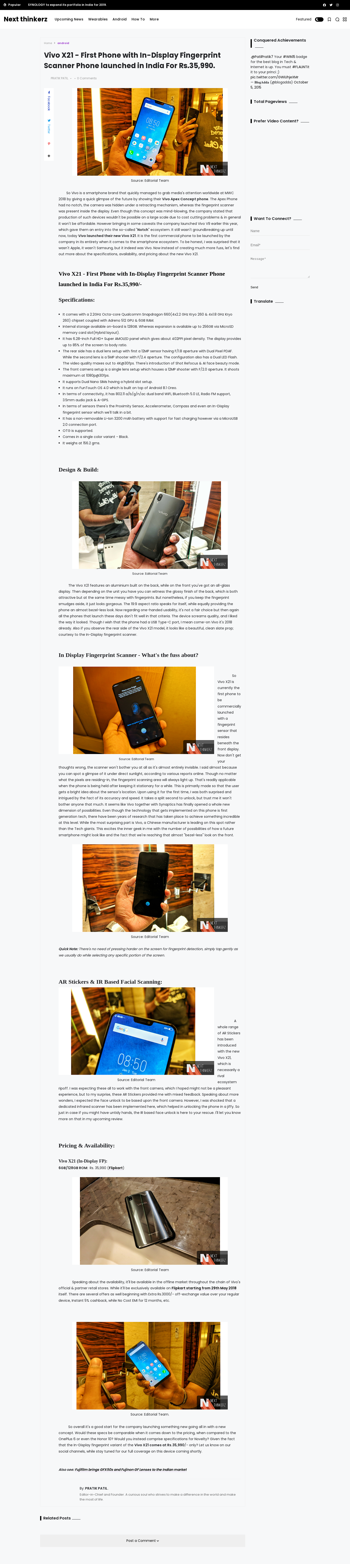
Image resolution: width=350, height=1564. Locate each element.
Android (120, 19)
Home (48, 43)
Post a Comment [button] (141, 1540)
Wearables (98, 19)
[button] (319, 19)
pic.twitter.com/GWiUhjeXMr (274, 77)
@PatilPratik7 (262, 56)
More (154, 19)
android (63, 43)
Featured (303, 19)
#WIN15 (289, 56)
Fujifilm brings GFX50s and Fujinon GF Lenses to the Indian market (130, 1469)
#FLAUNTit (300, 66)
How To (138, 19)
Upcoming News (69, 19)
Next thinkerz (25, 19)
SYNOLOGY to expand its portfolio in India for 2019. (67, 5)
